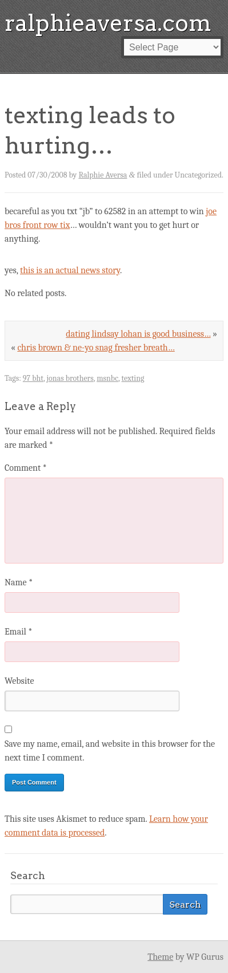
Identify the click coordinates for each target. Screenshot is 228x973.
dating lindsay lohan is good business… (138, 334)
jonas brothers (70, 378)
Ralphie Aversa (102, 175)
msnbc (107, 378)
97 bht (33, 378)
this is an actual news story (70, 270)
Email (18, 632)
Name (19, 582)
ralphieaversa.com (108, 23)
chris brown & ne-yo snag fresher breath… (95, 347)
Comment (26, 468)
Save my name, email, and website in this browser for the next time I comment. (110, 751)
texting (133, 378)
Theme (160, 957)
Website (19, 681)
